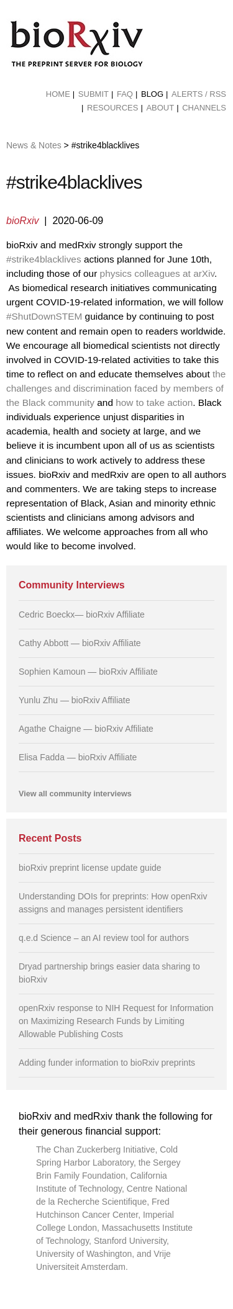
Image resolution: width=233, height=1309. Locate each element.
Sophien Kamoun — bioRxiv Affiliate (88, 672)
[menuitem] (58, 94)
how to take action (154, 402)
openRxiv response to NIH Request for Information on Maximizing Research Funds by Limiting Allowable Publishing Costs (116, 1021)
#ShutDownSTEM (44, 316)
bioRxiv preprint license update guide (90, 868)
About (160, 107)
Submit (93, 94)
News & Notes (34, 145)
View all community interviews (75, 793)
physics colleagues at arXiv (157, 273)
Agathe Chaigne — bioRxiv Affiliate (86, 729)
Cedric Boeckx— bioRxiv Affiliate (82, 614)
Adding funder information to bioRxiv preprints (107, 1063)
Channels (204, 107)
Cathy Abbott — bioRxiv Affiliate (80, 643)
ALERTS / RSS (198, 94)
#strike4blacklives (43, 259)
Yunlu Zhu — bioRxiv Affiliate (74, 700)
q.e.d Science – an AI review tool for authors (104, 938)
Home (58, 94)
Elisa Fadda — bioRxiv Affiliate (78, 757)
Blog (152, 94)
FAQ (125, 94)
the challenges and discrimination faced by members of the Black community (116, 388)
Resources (112, 107)
